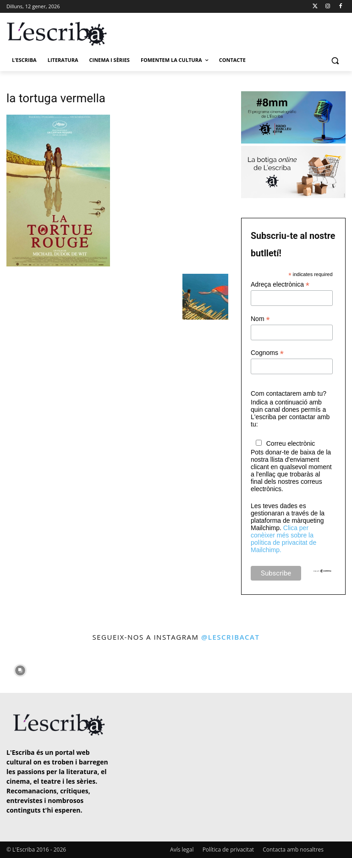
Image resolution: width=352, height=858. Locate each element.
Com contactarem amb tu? (288, 393)
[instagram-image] (20, 668)
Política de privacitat (228, 849)
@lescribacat (230, 637)
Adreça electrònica (280, 284)
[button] (335, 60)
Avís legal (181, 849)
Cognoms (267, 353)
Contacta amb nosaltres (293, 849)
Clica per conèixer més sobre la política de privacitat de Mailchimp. (283, 539)
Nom (260, 319)
